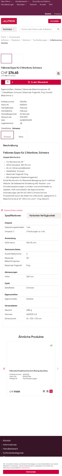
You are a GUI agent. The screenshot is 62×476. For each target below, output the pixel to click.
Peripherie (15, 40)
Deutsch (48, 14)
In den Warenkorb (38, 82)
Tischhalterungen (40, 40)
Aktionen (33, 5)
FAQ (50, 5)
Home (3, 37)
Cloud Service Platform (41, 1)
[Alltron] (9, 21)
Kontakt (43, 5)
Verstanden (31, 472)
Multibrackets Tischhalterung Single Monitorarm (25, 372)
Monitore (26, 40)
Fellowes (23, 108)
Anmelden (54, 21)
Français (57, 14)
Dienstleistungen (7, 5)
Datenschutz (25, 468)
